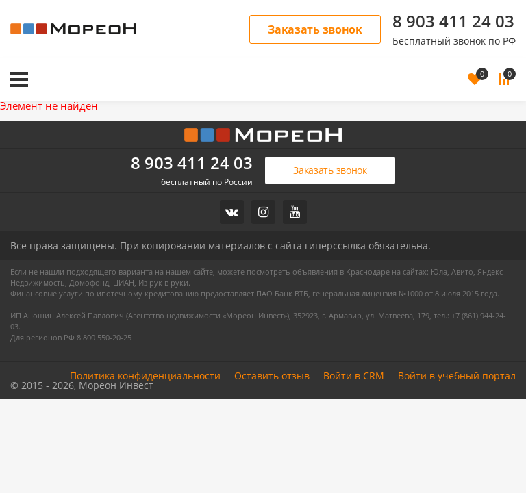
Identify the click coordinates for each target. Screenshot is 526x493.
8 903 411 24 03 (453, 21)
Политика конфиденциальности (145, 375)
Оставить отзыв (272, 375)
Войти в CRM (353, 375)
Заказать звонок (315, 29)
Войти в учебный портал (457, 375)
